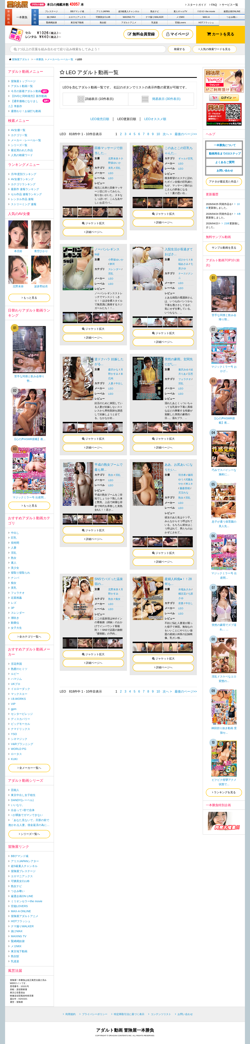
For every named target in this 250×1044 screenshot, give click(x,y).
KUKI (14, 759)
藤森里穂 (185, 488)
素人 (13, 562)
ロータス (16, 754)
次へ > (167, 134)
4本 (239, 213)
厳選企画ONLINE (232, 11)
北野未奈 (113, 158)
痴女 (118, 598)
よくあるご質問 (224, 162)
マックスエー (19, 693)
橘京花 (182, 593)
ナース (182, 273)
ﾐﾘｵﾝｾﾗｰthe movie (206, 11)
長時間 (15, 542)
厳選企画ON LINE (22, 896)
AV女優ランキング (22, 179)
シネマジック (19, 738)
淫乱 (118, 167)
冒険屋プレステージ (23, 871)
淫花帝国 (16, 663)
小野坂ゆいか (115, 259)
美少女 (15, 567)
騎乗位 (15, 622)
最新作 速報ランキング (25, 189)
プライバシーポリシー (94, 1014)
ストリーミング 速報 (23, 204)
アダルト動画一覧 (22, 86)
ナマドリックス (20, 728)
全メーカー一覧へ (29, 767)
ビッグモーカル (20, 723)
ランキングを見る (224, 792)
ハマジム (16, 678)
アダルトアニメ (128, 22)
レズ (13, 602)
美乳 (110, 167)
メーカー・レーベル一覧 (26, 140)
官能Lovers (180, 22)
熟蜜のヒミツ (19, 668)
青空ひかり (41, 251)
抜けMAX (51, 17)
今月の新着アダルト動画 (26, 91)
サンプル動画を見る (224, 247)
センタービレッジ (22, 713)
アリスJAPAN (103, 11)
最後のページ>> (186, 134)
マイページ (177, 34)
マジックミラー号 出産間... (29, 497)
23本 (226, 223)
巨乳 (190, 158)
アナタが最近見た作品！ (224, 181)
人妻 (110, 383)
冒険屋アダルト (21, 59)
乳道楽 (154, 22)
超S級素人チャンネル (128, 11)
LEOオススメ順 (155, 119)
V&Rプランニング (22, 744)
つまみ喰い (232, 17)
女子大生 (16, 627)
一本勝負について (225, 145)
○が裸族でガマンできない (27, 815)
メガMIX (180, 17)
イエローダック (20, 688)
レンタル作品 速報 (22, 199)
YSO (14, 734)
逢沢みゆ (183, 369)
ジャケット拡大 (93, 223)
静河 (112, 263)
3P (12, 607)
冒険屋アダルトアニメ (24, 916)
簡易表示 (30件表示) (161, 99)
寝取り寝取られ (20, 572)
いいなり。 (18, 805)
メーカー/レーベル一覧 (60, 59)
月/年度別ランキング (23, 174)
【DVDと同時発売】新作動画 (29, 96)
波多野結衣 (41, 286)
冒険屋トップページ (23, 81)
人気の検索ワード (22, 155)
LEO (110, 173)
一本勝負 (21, 17)
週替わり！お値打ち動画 (26, 111)
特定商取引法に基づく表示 (129, 1014)
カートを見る (220, 34)
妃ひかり (183, 259)
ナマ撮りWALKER (154, 17)
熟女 (110, 474)
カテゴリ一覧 (19, 135)
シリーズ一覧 (19, 145)
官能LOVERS (19, 906)
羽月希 (182, 474)
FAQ (214, 4)
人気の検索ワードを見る (214, 49)
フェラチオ (184, 379)
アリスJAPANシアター (25, 861)
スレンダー (114, 269)
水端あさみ (184, 589)
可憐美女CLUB (103, 17)
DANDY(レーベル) (22, 800)
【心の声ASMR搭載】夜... (29, 439)
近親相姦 (16, 597)
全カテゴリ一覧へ (29, 636)
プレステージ (51, 11)
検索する (179, 49)
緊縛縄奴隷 (51, 22)
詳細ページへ (93, 232)
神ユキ (189, 483)
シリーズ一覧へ (29, 834)
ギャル (182, 158)
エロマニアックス (77, 17)
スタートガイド (196, 4)
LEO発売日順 (99, 119)
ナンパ (15, 577)
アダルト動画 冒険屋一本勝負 (125, 1030)
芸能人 (15, 790)
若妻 (180, 603)
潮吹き (15, 617)
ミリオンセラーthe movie (26, 901)
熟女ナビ (154, 11)
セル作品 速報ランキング (26, 194)
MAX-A (206, 17)
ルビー (15, 673)
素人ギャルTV (180, 11)
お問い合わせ (225, 170)
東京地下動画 (77, 22)
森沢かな (113, 369)
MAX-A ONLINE (21, 911)
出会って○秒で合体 (23, 810)
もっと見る (29, 297)
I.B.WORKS (18, 698)
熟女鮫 (103, 22)
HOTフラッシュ (206, 22)
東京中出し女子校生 (23, 795)
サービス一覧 (230, 4)
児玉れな (183, 492)
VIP (13, 703)
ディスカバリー (20, 719)
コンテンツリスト (161, 1014)
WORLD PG (18, 748)
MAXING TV (129, 17)
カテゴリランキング (23, 184)
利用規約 (70, 1014)
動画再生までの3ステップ (225, 153)
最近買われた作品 (22, 150)
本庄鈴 (18, 251)
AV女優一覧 (18, 130)
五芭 (190, 373)
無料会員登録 (141, 34)
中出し (119, 383)
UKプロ (15, 684)
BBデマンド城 (77, 11)
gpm (13, 709)
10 (158, 134)
